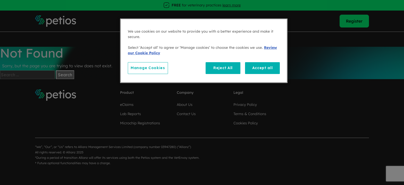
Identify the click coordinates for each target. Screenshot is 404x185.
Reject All (223, 68)
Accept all (262, 68)
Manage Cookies (148, 68)
